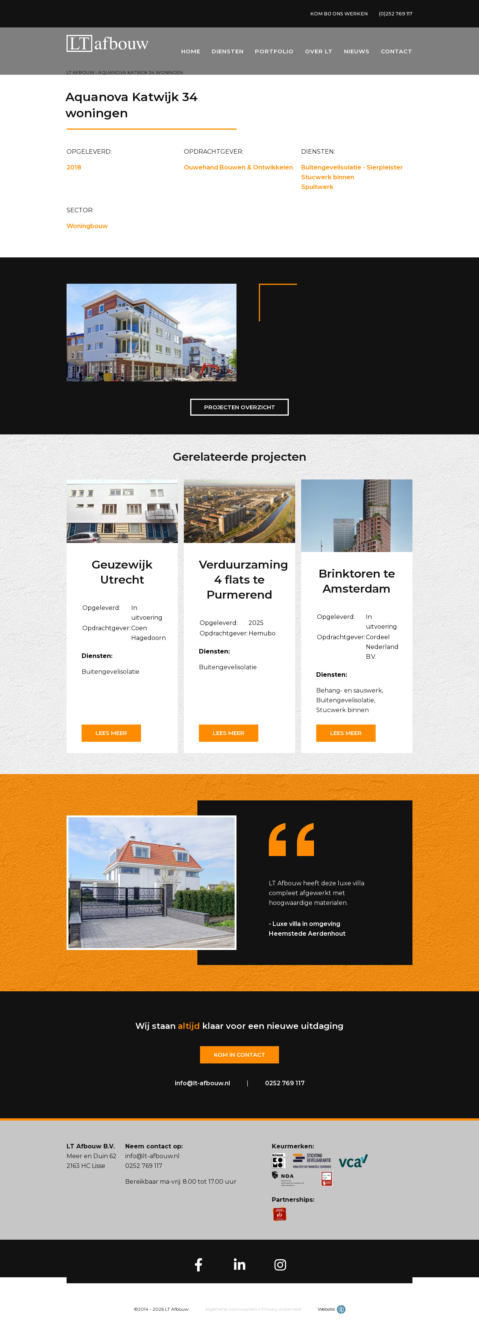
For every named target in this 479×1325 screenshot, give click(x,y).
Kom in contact (239, 1055)
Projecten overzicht (239, 407)
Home (190, 53)
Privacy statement (281, 1309)
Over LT (319, 53)
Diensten (228, 53)
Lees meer (113, 733)
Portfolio (274, 53)
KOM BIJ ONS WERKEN (331, 14)
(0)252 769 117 (393, 14)
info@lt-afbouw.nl (202, 1083)
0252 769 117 (285, 1083)
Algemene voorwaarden (231, 1309)
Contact (396, 53)
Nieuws (357, 53)
